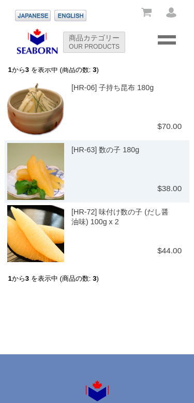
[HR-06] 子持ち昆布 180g (112, 87)
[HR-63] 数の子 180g (105, 150)
